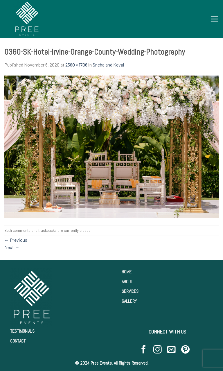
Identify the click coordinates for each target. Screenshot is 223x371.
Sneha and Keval (108, 64)
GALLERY (129, 301)
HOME (127, 272)
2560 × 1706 (76, 64)
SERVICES (130, 291)
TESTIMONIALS (22, 331)
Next (11, 247)
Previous (15, 240)
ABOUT (127, 282)
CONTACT (18, 341)
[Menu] (214, 19)
